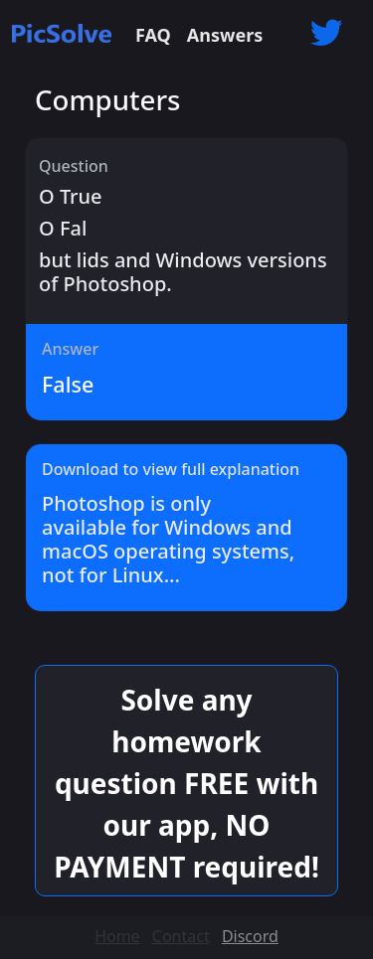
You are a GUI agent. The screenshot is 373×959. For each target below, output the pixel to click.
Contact (181, 936)
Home (117, 936)
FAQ (153, 35)
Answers (225, 35)
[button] (326, 35)
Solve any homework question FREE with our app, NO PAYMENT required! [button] (186, 783)
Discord (250, 936)
